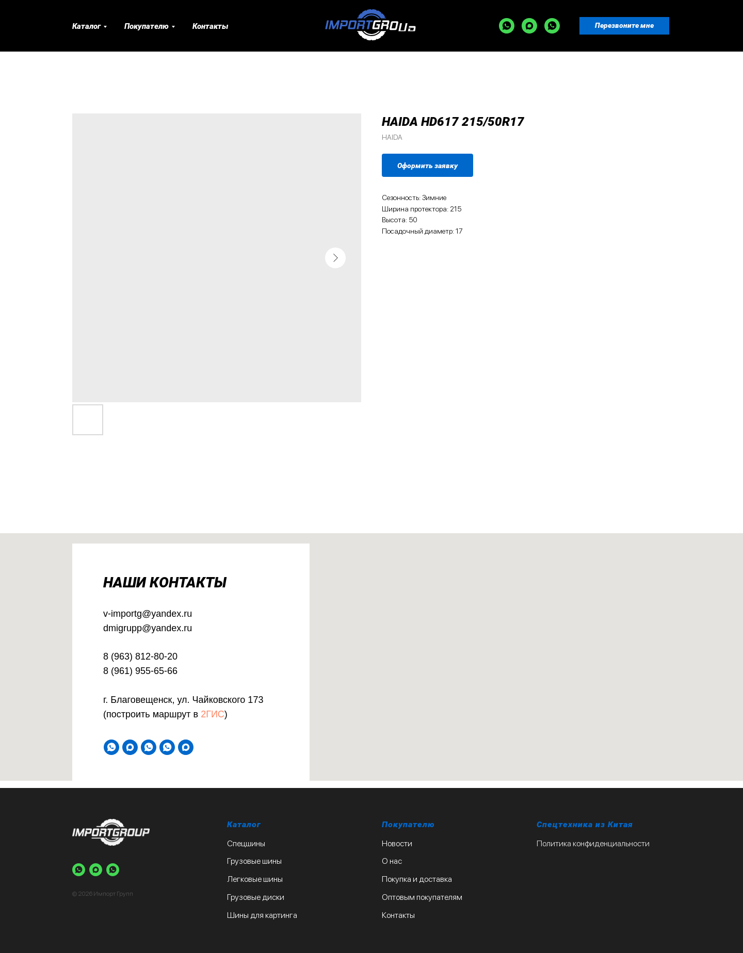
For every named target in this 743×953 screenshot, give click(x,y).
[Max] (529, 26)
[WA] (506, 26)
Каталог (86, 26)
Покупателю (146, 26)
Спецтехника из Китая (585, 824)
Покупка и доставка (417, 879)
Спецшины (246, 843)
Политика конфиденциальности (593, 843)
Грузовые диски (255, 897)
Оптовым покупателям (422, 897)
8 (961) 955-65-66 (140, 671)
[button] (624, 25)
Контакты (210, 26)
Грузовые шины (254, 861)
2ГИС (212, 714)
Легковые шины (255, 879)
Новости (397, 843)
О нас (392, 861)
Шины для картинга (262, 915)
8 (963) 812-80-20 (140, 656)
